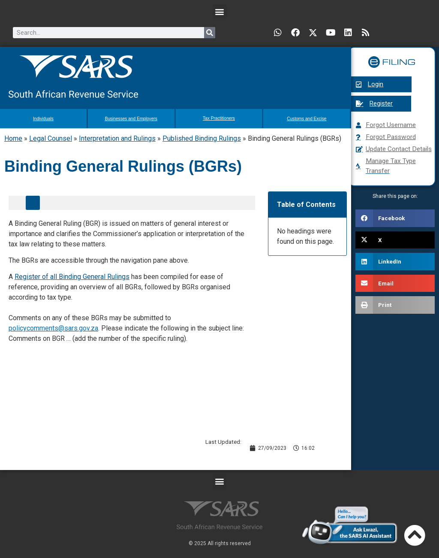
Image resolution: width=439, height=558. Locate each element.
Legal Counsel (50, 138)
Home (13, 138)
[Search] (209, 32)
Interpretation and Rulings (117, 138)
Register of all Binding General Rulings (72, 277)
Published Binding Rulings (201, 138)
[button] (220, 11)
